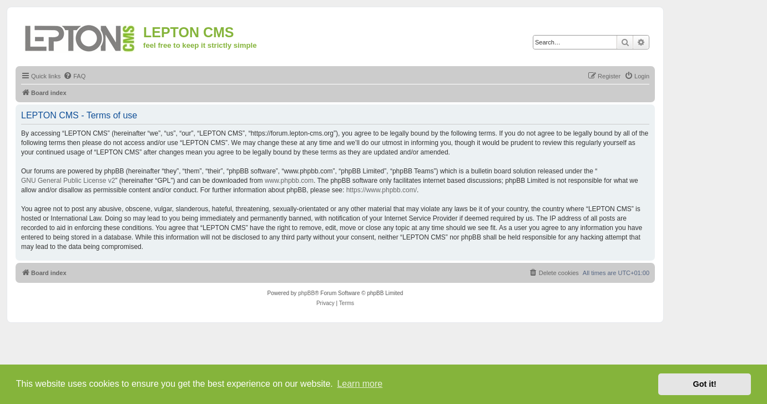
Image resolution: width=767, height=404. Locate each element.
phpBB (306, 293)
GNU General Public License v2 (68, 180)
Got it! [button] (704, 384)
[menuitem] (74, 76)
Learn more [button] (359, 383)
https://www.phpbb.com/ (381, 190)
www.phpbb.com (289, 180)
